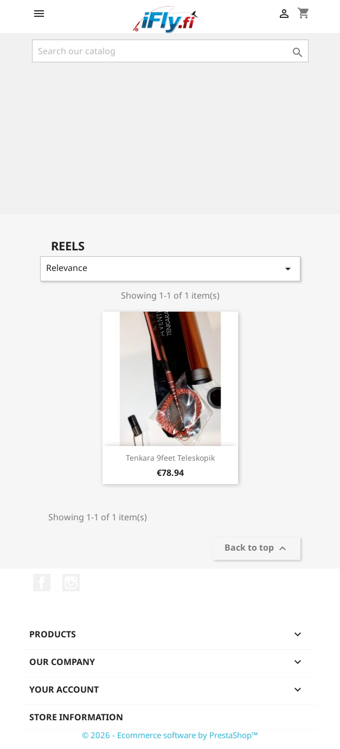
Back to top (256, 549)
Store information (76, 717)
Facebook (41, 582)
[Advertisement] (170, 138)
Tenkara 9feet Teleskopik (170, 458)
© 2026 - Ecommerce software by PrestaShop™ (170, 734)
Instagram (71, 582)
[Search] (170, 51)
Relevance (170, 268)
